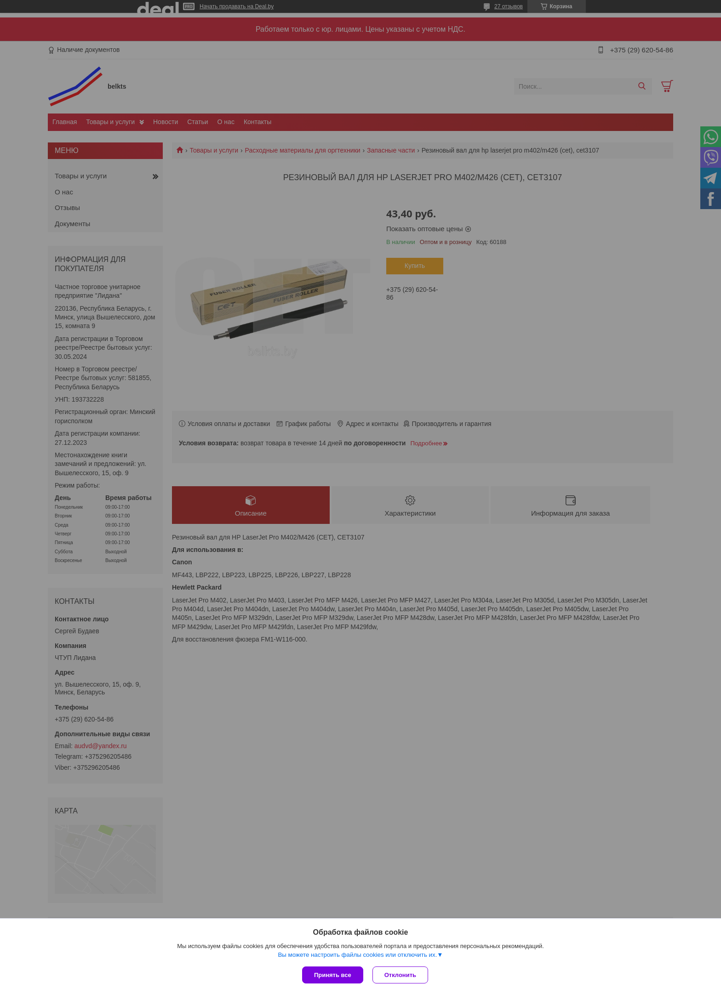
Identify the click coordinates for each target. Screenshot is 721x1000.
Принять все (332, 975)
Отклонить (400, 975)
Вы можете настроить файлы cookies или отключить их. (357, 954)
